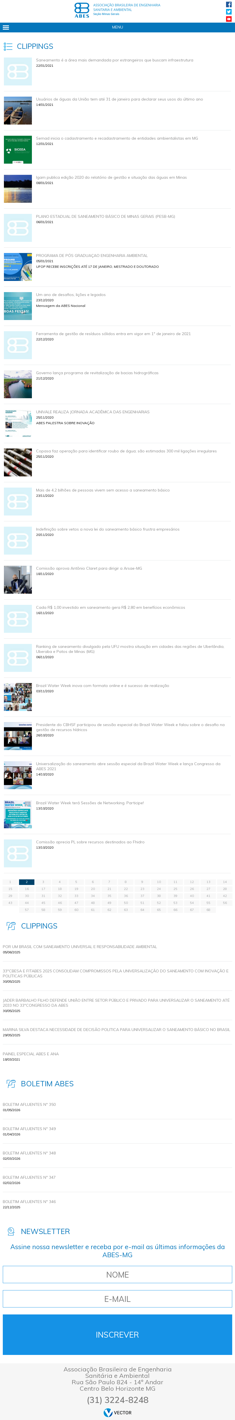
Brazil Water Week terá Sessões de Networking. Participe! (90, 802)
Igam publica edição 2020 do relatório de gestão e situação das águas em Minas (111, 177)
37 (142, 896)
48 (93, 903)
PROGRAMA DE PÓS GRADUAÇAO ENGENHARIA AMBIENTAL (92, 255)
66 (175, 910)
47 (76, 903)
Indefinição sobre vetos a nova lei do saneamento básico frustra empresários (108, 529)
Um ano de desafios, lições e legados (71, 294)
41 (208, 896)
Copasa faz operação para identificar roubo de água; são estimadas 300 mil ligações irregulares (126, 451)
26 (192, 889)
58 (43, 910)
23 (142, 889)
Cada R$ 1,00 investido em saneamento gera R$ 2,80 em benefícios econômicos (110, 607)
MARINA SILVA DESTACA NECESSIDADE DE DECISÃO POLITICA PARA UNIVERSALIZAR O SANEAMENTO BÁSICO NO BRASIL (116, 1029)
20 (93, 889)
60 (76, 910)
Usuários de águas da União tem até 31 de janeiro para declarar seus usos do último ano (119, 99)
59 (60, 910)
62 (109, 910)
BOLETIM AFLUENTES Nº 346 (29, 1201)
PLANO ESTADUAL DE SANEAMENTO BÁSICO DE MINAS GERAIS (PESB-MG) (105, 216)
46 (60, 903)
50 (126, 903)
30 (27, 896)
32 (60, 896)
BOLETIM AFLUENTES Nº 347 (29, 1177)
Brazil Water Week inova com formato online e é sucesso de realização (102, 685)
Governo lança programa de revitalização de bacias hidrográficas (97, 372)
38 (159, 896)
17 (43, 889)
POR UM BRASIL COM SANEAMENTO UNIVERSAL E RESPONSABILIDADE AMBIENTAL (80, 946)
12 (192, 882)
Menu (117, 27)
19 (76, 889)
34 (93, 896)
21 (109, 889)
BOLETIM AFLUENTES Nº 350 (29, 1104)
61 (93, 910)
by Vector (117, 1412)
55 (208, 903)
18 (60, 889)
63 (126, 910)
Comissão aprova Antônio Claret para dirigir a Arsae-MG (89, 568)
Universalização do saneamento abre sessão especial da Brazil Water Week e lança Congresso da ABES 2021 (128, 766)
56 (225, 903)
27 (208, 889)
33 (76, 896)
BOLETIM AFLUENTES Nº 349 (29, 1128)
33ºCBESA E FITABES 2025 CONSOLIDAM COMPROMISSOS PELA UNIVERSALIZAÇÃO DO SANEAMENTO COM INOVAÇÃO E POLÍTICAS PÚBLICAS (116, 973)
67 (192, 910)
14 (225, 882)
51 (142, 903)
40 (192, 896)
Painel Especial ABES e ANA (31, 1053)
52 (159, 903)
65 (159, 910)
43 (10, 903)
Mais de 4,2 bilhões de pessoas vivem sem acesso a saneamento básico (103, 490)
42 (225, 896)
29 (10, 896)
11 (175, 882)
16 (27, 889)
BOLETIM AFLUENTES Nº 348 (29, 1153)
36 (126, 896)
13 (208, 882)
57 (27, 910)
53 (175, 903)
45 (43, 903)
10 (159, 882)
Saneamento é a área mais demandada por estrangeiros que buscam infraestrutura (114, 60)
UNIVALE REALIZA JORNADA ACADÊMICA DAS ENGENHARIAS (93, 411)
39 (175, 896)
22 (126, 889)
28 (225, 889)
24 (159, 889)
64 (142, 910)
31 (43, 896)
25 (175, 889)
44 (27, 903)
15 (10, 889)
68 (208, 910)
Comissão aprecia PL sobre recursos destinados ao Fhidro (90, 841)
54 (192, 903)
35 (109, 896)
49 (109, 903)
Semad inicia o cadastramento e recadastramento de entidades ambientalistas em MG (117, 138)
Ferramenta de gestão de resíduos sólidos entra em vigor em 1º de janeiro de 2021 (113, 333)
